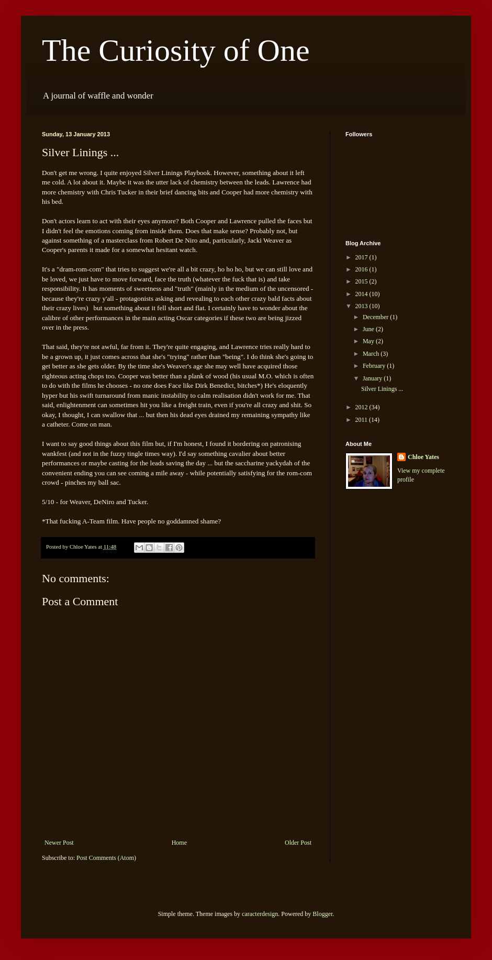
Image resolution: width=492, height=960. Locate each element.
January (373, 378)
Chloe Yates (423, 457)
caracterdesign (260, 914)
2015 (362, 281)
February (375, 365)
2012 (362, 407)
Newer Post (59, 842)
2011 (362, 419)
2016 (362, 269)
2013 (362, 306)
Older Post (298, 842)
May (369, 341)
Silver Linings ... (382, 388)
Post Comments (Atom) (106, 857)
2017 (362, 257)
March (372, 353)
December (376, 317)
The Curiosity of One (176, 50)
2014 (362, 294)
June (369, 329)
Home (179, 842)
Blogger (322, 914)
